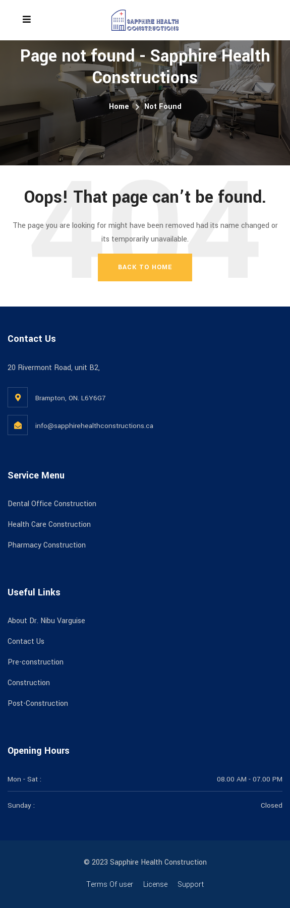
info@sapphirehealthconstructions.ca (94, 426)
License (155, 884)
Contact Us (26, 641)
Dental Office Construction (52, 504)
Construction (29, 683)
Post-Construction (38, 703)
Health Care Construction (49, 524)
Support (191, 884)
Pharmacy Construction (47, 545)
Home (119, 106)
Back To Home (145, 267)
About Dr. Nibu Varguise (46, 621)
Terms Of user (109, 884)
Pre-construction (36, 662)
